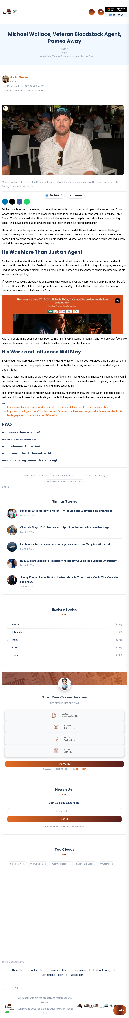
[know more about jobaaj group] (9, 1006)
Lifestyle (17, 632)
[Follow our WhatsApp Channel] (7, 1012)
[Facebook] (19, 202)
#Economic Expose (85, 864)
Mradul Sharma (18, 77)
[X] (12, 202)
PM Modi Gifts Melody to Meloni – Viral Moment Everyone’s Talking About (66, 510)
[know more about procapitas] (105, 1005)
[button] (64, 432)
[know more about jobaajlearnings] (97, 1005)
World (65, 52)
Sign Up (65, 819)
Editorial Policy (102, 970)
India (15, 639)
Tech (15, 655)
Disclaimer (80, 970)
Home (64, 48)
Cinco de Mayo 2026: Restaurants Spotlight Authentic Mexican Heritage (64, 527)
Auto (15, 647)
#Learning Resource (61, 864)
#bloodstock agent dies (64, 475)
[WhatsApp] (27, 202)
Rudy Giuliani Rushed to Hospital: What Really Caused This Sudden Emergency (68, 560)
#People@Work (17, 864)
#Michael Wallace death (35, 475)
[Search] (92, 12)
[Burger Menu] (101, 12)
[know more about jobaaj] (79, 1005)
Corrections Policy (52, 974)
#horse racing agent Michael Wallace (64, 482)
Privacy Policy (58, 970)
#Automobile (106, 864)
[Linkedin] (5, 202)
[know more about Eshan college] (114, 1005)
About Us (17, 970)
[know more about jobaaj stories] (88, 1005)
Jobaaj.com (76, 974)
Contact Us (36, 970)
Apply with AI (64, 763)
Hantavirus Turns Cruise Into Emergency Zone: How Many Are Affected (65, 544)
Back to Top (12, 987)
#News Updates (38, 864)
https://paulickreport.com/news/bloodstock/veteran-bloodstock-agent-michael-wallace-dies (57, 407)
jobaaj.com (80, 769)
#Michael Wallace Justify (93, 475)
